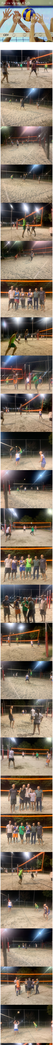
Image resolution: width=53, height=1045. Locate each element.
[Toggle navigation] (50, 3)
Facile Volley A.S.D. (16, 3)
